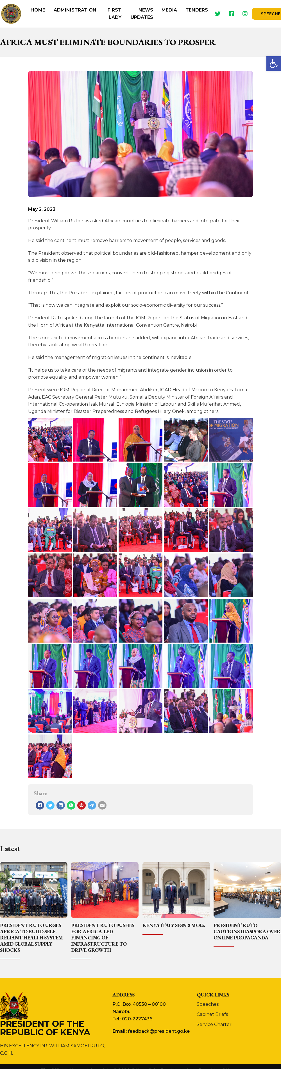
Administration (75, 10)
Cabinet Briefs (212, 1014)
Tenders (196, 10)
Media (169, 10)
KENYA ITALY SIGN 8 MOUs (173, 925)
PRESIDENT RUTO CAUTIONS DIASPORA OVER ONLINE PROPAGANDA (247, 931)
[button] (273, 63)
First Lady (114, 13)
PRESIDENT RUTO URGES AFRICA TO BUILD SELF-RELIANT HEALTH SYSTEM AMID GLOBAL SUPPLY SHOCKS (31, 937)
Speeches (208, 1004)
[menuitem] (38, 13)
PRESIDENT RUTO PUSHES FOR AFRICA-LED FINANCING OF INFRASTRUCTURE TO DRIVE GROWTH (102, 937)
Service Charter (214, 1024)
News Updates (142, 13)
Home (38, 10)
